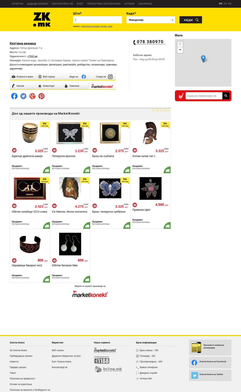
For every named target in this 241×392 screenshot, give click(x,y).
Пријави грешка (18, 367)
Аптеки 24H (146, 378)
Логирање (145, 3)
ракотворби (69, 64)
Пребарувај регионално (103, 3)
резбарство (83, 64)
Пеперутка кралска (63, 156)
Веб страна (58, 350)
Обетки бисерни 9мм (64, 265)
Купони (129, 3)
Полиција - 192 (147, 356)
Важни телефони (149, 367)
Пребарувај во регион (21, 356)
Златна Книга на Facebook (212, 361)
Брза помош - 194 (149, 350)
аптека (104, 26)
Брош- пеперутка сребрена (108, 211)
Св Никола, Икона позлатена (69, 211)
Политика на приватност (22, 378)
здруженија (16, 68)
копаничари (98, 64)
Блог (80, 3)
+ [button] (180, 44)
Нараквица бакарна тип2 (27, 265)
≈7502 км (32, 56)
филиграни (55, 64)
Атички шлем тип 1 (144, 156)
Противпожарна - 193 (151, 361)
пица (110, 26)
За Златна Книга (18, 350)
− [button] (180, 50)
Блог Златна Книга (61, 361)
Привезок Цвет (141, 209)
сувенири (111, 64)
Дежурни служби (148, 373)
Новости (14, 361)
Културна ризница (20, 168)
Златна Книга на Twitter (211, 374)
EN (225, 3)
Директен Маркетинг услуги (66, 356)
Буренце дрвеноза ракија (27, 156)
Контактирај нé (62, 3)
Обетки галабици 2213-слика (29, 211)
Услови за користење (21, 384)
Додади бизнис (37, 3)
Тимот (13, 373)
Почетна (18, 3)
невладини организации (34, 64)
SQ (229, 3)
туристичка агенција (90, 26)
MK (220, 3)
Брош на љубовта (103, 156)
